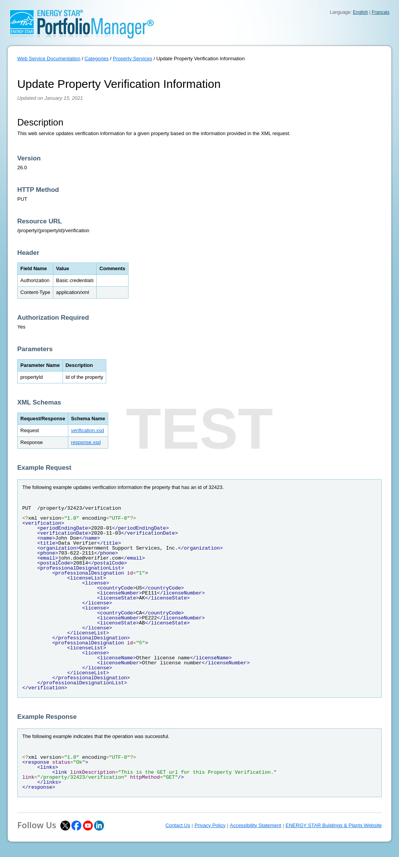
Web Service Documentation (49, 58)
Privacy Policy (210, 825)
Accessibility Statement (255, 825)
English (360, 12)
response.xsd (86, 442)
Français (380, 12)
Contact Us (177, 825)
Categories (96, 58)
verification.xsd (87, 430)
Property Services (132, 58)
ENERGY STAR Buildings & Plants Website (333, 825)
